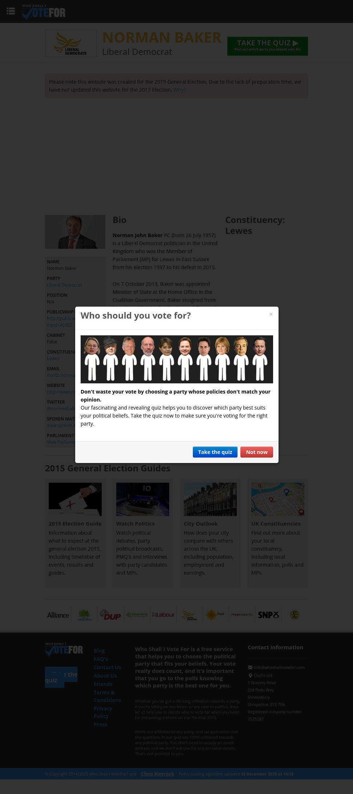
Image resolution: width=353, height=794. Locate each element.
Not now (257, 451)
